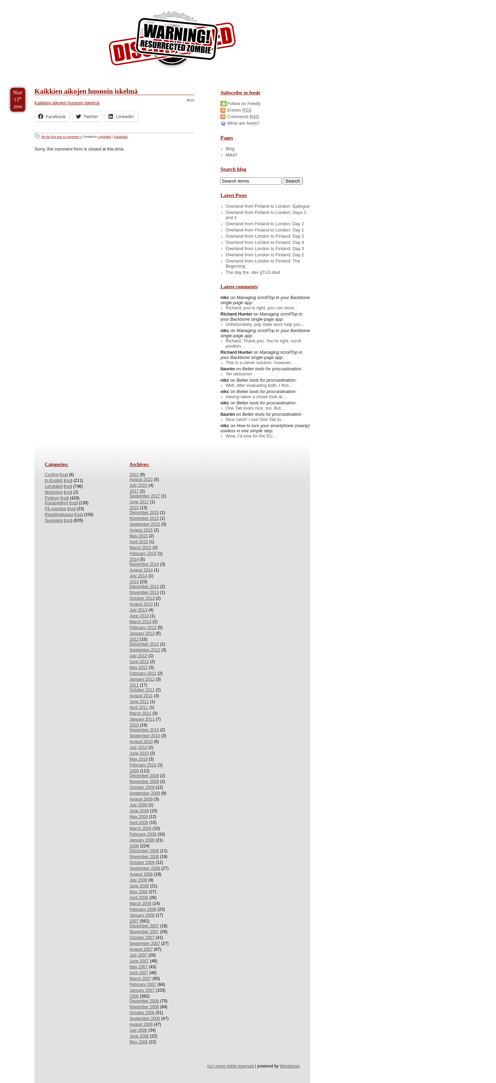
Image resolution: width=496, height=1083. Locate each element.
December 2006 (144, 1001)
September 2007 (145, 943)
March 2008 (140, 903)
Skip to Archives (77, 3)
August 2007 (141, 949)
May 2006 (139, 1042)
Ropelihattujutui (59, 514)
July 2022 (138, 485)
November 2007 (144, 931)
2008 (134, 846)
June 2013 (139, 615)
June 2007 (139, 961)
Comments (243, 116)
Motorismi (54, 492)
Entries (239, 110)
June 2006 (139, 1036)
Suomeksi (54, 520)
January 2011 (142, 719)
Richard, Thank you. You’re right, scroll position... (263, 343)
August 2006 (141, 1024)
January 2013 (142, 633)
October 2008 (142, 862)
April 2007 (139, 972)
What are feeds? (243, 123)
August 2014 (141, 570)
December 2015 (144, 512)
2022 (134, 474)
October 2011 (142, 690)
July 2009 (138, 805)
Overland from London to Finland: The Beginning (263, 263)
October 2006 (142, 1012)
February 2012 (143, 673)
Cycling (51, 474)
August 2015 (141, 530)
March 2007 (140, 978)
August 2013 (141, 604)
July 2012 (138, 655)
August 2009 (141, 799)
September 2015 (145, 524)
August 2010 (141, 741)
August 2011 (141, 695)
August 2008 (141, 874)
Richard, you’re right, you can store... (262, 307)
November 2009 (144, 781)
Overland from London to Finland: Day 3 (265, 248)
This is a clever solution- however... (260, 362)
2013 (134, 581)
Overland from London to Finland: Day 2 (265, 254)
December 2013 (144, 586)
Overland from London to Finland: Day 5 (265, 236)
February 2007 (143, 984)
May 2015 (139, 536)
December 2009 (144, 775)
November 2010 (144, 730)
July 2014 (138, 576)
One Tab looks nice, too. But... (255, 408)
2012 (134, 639)
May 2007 (139, 967)
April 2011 (139, 707)
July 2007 (138, 955)
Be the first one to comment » (61, 136)
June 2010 (139, 753)
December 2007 (144, 926)
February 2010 (143, 765)
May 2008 (139, 891)
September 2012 (145, 650)
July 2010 (138, 747)
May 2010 (139, 759)
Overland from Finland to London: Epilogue (268, 206)
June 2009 (139, 810)
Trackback (121, 136)
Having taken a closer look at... (256, 396)
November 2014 (144, 564)
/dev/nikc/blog (172, 40)
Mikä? (231, 154)
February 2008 (143, 909)
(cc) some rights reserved (230, 1066)
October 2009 (142, 787)
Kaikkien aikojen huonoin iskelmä (86, 91)
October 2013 (142, 598)
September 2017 (145, 496)
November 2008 (144, 856)
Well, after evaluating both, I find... (259, 385)
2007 (134, 921)
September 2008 (145, 868)
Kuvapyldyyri (56, 503)
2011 (134, 685)
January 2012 (142, 679)
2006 (134, 996)
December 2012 (144, 644)
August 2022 (141, 479)
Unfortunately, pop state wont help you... (265, 324)
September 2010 (145, 735)
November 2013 (144, 592)
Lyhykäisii (104, 136)
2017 (134, 491)
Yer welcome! (239, 374)
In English (54, 480)
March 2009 (140, 828)
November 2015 (144, 518)
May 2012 (139, 667)
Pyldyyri (52, 498)
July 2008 (138, 880)
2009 (134, 771)
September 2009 (145, 793)
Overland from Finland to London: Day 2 (265, 223)
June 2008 (139, 886)
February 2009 (143, 834)
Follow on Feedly (244, 103)
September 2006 (145, 1018)
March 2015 (140, 547)
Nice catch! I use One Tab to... (255, 419)
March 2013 (140, 621)
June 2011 (139, 701)
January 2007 (142, 990)
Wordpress (290, 1066)
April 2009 (139, 822)
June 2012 (139, 661)
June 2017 (139, 501)
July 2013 (138, 610)
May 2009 (139, 816)
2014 (134, 559)
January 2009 (142, 840)
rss (63, 474)
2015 (134, 507)
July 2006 (138, 1030)
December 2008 (144, 850)
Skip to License (127, 3)
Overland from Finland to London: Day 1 (265, 230)
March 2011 (140, 713)
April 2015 (139, 541)
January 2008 (142, 915)
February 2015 (143, 553)
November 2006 (144, 1006)
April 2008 (139, 897)
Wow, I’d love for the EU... (251, 436)
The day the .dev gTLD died (253, 272)
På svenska (55, 508)
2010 (134, 725)
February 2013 (143, 627)
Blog (230, 148)
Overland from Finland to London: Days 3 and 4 (266, 215)
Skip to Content (27, 3)
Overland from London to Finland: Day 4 (265, 242)
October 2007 (142, 937)
